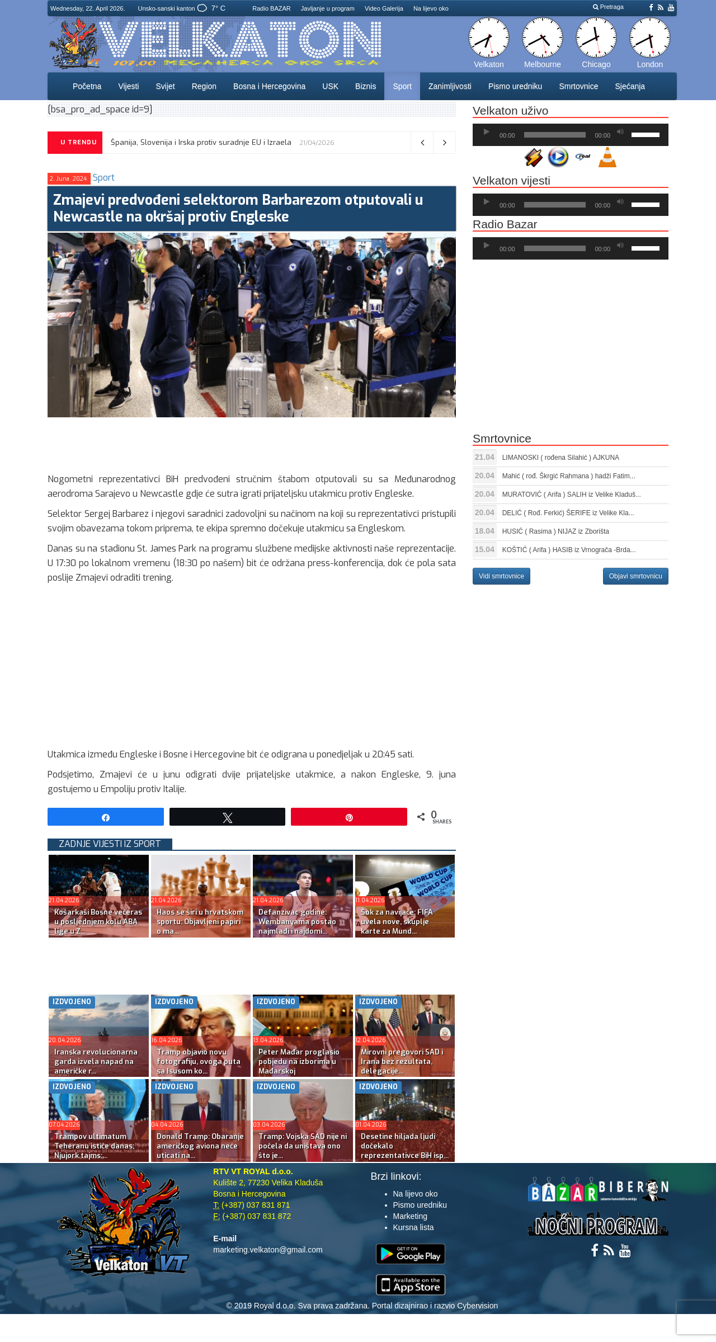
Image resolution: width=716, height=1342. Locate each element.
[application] (570, 135)
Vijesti (128, 86)
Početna (87, 86)
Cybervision (477, 1305)
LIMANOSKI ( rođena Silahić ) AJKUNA (560, 458)
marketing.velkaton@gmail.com (268, 1249)
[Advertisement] (251, 442)
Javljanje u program (328, 8)
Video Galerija (384, 8)
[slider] (555, 135)
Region (204, 86)
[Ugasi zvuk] (620, 132)
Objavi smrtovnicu (635, 576)
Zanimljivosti (450, 86)
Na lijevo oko (431, 8)
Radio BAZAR (271, 8)
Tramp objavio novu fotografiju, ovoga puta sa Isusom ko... (199, 1061)
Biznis (365, 86)
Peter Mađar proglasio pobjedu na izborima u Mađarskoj (299, 1061)
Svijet (165, 86)
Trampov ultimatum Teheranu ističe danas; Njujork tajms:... (94, 1146)
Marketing (410, 1216)
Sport (402, 86)
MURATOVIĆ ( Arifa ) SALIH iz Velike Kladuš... (571, 494)
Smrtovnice (578, 86)
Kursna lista (413, 1227)
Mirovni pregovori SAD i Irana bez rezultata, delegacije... (402, 1061)
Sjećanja (630, 86)
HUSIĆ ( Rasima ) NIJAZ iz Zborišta (555, 531)
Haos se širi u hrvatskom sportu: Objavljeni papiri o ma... (200, 921)
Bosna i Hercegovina (269, 86)
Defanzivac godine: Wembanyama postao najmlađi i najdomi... (297, 921)
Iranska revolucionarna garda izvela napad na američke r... (96, 1061)
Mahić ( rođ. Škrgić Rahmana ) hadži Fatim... (568, 476)
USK (330, 86)
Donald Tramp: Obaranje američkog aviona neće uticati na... (200, 1146)
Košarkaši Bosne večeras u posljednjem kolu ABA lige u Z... (98, 921)
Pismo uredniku (515, 86)
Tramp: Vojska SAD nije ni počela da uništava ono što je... (302, 1146)
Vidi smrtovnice (501, 576)
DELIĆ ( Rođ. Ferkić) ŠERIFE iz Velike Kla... (568, 513)
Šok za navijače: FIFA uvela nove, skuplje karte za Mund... (397, 921)
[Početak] (486, 132)
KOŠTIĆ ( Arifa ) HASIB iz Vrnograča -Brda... (569, 550)
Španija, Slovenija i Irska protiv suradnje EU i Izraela (201, 142)
